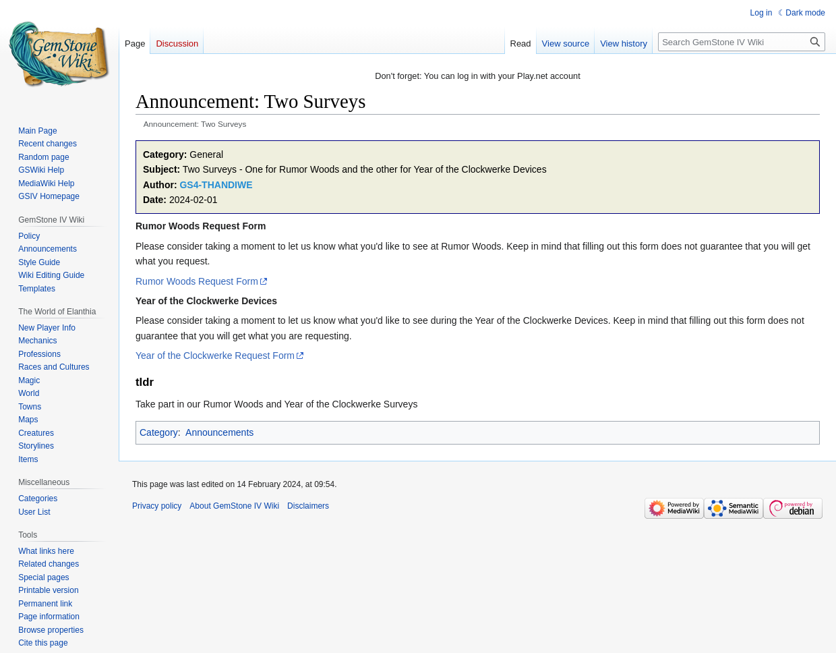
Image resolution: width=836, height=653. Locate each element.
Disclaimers (308, 506)
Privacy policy (156, 506)
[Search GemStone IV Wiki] (741, 41)
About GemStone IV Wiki (234, 506)
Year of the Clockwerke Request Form (215, 355)
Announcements (219, 432)
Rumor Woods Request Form (197, 281)
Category (159, 432)
